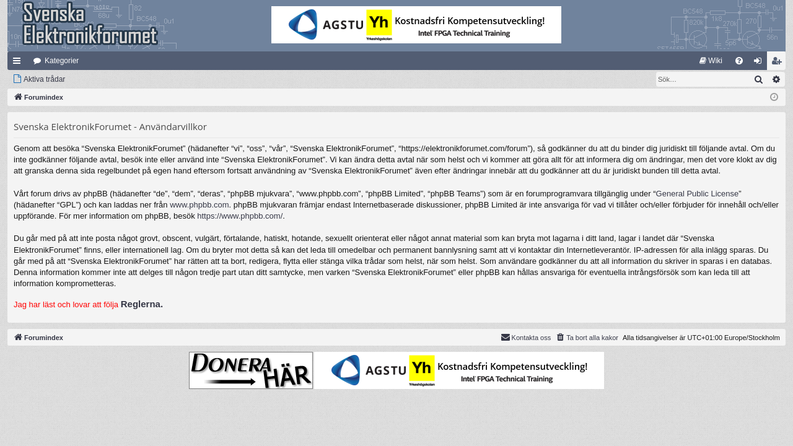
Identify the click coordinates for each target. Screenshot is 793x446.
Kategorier (62, 60)
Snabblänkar (19, 63)
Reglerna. (142, 304)
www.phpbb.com (199, 204)
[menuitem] (711, 60)
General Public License (697, 193)
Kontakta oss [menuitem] (526, 337)
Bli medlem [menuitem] (779, 63)
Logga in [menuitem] (760, 63)
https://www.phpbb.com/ (240, 216)
